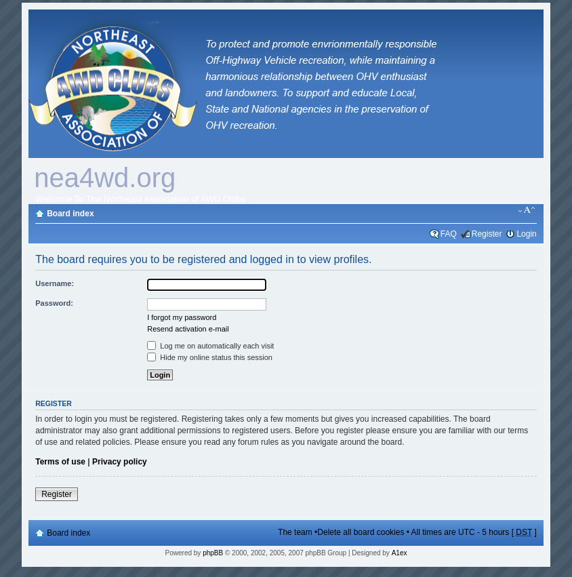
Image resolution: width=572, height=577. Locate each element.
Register (487, 234)
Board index (70, 213)
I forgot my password (181, 317)
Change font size (527, 210)
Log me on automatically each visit (210, 346)
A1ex (399, 553)
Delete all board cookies (360, 532)
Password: (54, 303)
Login (526, 234)
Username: (54, 283)
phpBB (213, 553)
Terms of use (60, 461)
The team (295, 532)
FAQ (449, 234)
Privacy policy (119, 461)
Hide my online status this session (209, 357)
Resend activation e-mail (187, 329)
